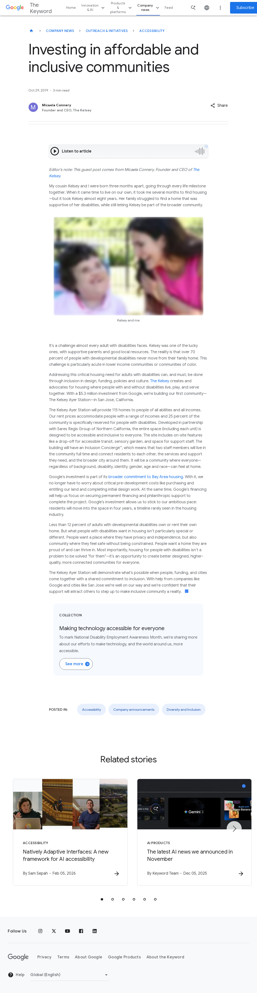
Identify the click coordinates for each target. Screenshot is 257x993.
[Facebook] (81, 931)
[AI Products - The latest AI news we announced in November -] (192, 832)
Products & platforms (121, 7)
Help (16, 975)
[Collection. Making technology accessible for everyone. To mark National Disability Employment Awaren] (128, 639)
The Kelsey (159, 381)
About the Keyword (165, 957)
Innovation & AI (94, 7)
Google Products (124, 957)
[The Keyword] (31, 31)
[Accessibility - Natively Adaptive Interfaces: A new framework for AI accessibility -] (65, 832)
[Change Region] (69, 975)
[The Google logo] (18, 957)
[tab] (102, 899)
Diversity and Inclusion (184, 709)
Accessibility (152, 31)
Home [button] (71, 8)
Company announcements (133, 709)
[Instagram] (40, 931)
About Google (88, 957)
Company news (148, 7)
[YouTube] (67, 931)
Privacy (44, 957)
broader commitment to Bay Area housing (145, 476)
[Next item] (234, 828)
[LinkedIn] (94, 931)
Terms (63, 957)
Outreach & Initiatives (107, 31)
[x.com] (54, 931)
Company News (60, 31)
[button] (219, 105)
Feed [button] (169, 8)
